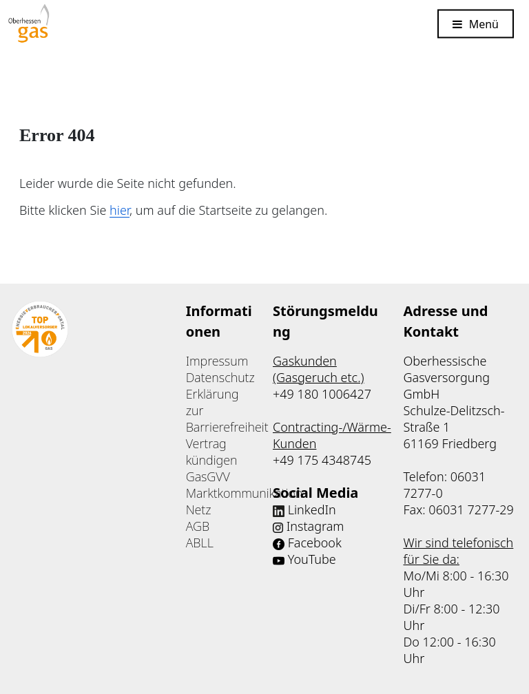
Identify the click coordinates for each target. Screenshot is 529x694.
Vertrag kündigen (212, 451)
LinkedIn (312, 509)
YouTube (312, 559)
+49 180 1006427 (322, 394)
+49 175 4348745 (322, 460)
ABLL (200, 542)
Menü (484, 23)
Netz (198, 509)
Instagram (315, 526)
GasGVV (208, 476)
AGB (197, 526)
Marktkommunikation (244, 493)
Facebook (315, 542)
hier (119, 210)
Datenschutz (220, 377)
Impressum (217, 361)
